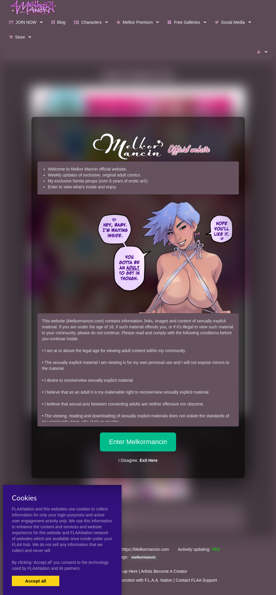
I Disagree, (137, 460)
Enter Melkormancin (138, 442)
